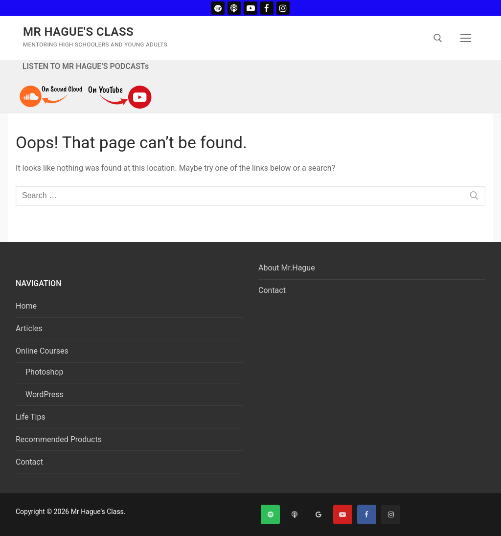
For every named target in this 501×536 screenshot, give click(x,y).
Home (26, 306)
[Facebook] (266, 8)
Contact (29, 462)
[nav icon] (465, 38)
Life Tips (31, 417)
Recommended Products (59, 439)
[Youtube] (250, 8)
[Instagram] (283, 8)
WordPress (44, 394)
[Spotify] (218, 8)
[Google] (318, 514)
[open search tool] (437, 38)
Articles (29, 328)
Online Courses (43, 351)
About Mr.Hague (286, 267)
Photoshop (44, 372)
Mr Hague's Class (78, 32)
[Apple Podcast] (234, 8)
